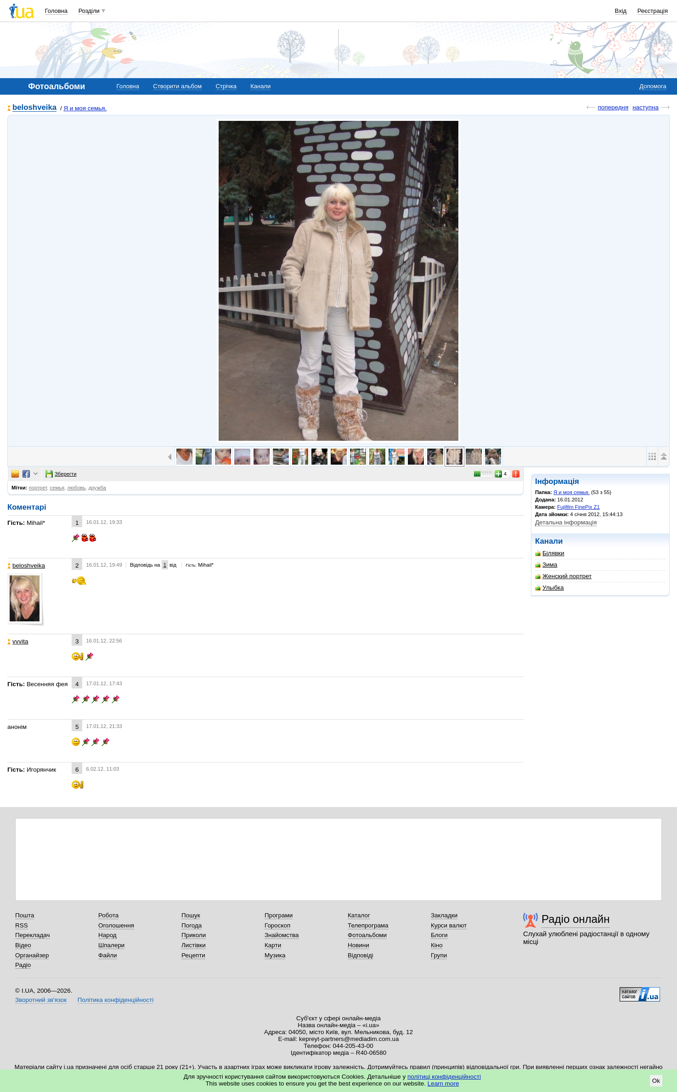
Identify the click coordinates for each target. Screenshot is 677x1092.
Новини (358, 945)
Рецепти (193, 955)
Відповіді (360, 955)
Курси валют (449, 925)
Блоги (439, 935)
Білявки (549, 553)
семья (57, 487)
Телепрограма (368, 925)
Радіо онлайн (576, 919)
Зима (546, 564)
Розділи (89, 10)
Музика (275, 955)
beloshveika (34, 108)
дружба (97, 487)
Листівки (193, 945)
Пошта (24, 915)
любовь (76, 487)
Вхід (621, 10)
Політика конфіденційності (115, 999)
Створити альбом (177, 86)
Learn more (443, 1083)
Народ (107, 935)
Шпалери (111, 945)
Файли (107, 955)
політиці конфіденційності (444, 1076)
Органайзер (32, 955)
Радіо (23, 964)
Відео (23, 945)
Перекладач (32, 935)
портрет (38, 487)
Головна (56, 10)
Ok (656, 1080)
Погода (191, 925)
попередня (613, 107)
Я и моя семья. (85, 108)
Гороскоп (277, 925)
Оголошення (116, 925)
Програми (279, 915)
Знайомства (282, 935)
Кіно (437, 945)
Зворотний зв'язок (41, 999)
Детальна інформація (566, 522)
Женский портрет (563, 576)
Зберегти (61, 474)
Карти (273, 945)
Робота (108, 915)
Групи (439, 955)
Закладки (444, 915)
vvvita (17, 641)
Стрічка (225, 86)
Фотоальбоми (367, 935)
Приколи (193, 935)
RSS (21, 925)
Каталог (359, 915)
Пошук (190, 915)
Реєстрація (653, 10)
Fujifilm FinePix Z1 (578, 507)
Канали (260, 86)
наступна (645, 107)
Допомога (652, 86)
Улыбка (549, 587)
